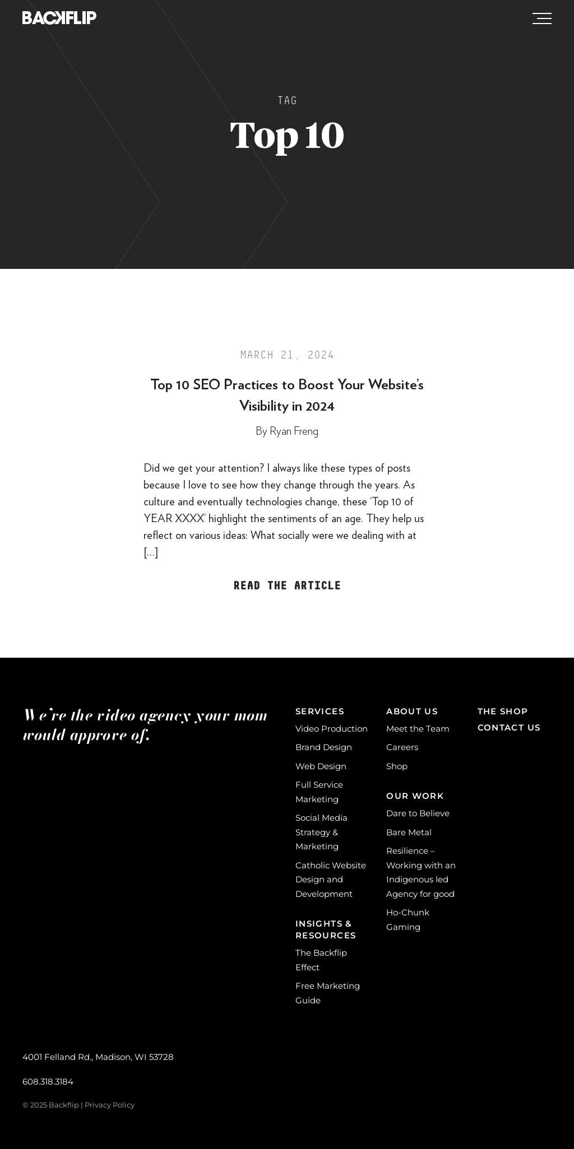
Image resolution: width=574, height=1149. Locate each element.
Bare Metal (409, 832)
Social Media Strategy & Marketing (321, 832)
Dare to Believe (418, 813)
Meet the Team (418, 728)
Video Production (331, 728)
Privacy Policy (110, 1104)
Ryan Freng (294, 431)
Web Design (320, 766)
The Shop (503, 711)
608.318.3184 (47, 1081)
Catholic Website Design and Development (330, 879)
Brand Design (323, 747)
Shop (397, 766)
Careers (402, 747)
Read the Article (287, 586)
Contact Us (509, 727)
